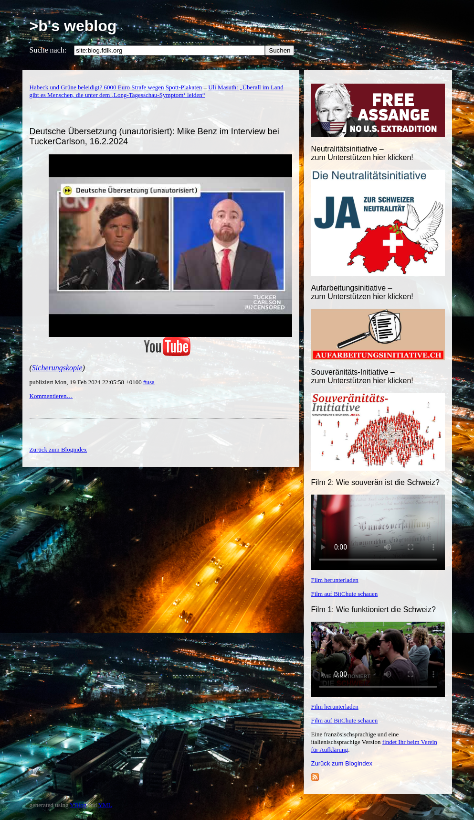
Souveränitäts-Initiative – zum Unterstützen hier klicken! (362, 376)
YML (105, 805)
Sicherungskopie (57, 368)
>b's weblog (73, 25)
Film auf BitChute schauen (344, 593)
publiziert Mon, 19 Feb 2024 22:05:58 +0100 (86, 382)
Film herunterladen (334, 579)
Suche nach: (48, 50)
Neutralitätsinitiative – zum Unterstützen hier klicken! (362, 153)
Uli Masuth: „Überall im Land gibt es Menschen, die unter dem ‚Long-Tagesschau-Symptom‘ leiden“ (157, 91)
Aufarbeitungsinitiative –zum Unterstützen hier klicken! (362, 292)
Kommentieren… (51, 395)
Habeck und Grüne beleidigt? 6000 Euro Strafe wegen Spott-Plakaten (116, 87)
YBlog (78, 805)
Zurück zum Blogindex (342, 763)
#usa (149, 382)
